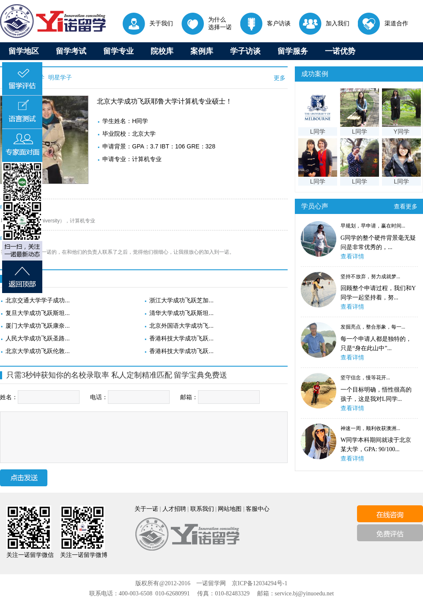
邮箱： (220, 397)
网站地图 (230, 509)
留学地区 (23, 51)
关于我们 (148, 23)
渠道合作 (383, 23)
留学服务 (292, 51)
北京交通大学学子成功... (37, 300)
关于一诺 (146, 509)
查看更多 (406, 206)
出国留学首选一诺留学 (53, 21)
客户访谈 (265, 23)
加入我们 (324, 23)
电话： (130, 397)
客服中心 (257, 509)
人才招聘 (174, 509)
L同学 (317, 131)
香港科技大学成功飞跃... (181, 338)
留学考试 (71, 51)
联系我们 (202, 509)
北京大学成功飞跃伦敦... (37, 351)
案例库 (201, 51)
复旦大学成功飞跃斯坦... (37, 313)
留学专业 (118, 51)
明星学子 (59, 77)
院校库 (162, 51)
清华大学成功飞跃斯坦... (181, 313)
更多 (280, 77)
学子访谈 (245, 51)
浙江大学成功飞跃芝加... (181, 300)
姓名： (40, 397)
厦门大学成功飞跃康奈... (37, 325)
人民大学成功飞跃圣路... (37, 338)
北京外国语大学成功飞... (181, 325)
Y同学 (401, 131)
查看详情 (352, 256)
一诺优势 (340, 51)
